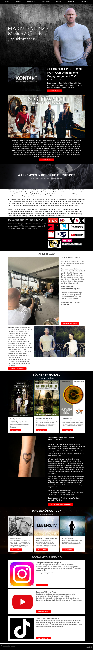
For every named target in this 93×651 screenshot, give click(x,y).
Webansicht (89, 647)
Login (90, 646)
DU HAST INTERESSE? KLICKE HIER (61, 504)
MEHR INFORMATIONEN (70, 323)
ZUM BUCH (15, 430)
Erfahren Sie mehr (54, 90)
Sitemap (13, 646)
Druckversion (5, 646)
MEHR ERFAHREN (43, 611)
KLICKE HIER (16, 549)
